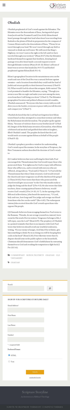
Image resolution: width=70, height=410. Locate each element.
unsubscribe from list (35, 377)
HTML (13, 355)
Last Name (11, 325)
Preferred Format (14, 349)
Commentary (18, 255)
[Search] (50, 288)
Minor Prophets (35, 255)
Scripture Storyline (35, 392)
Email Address (13, 306)
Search (10, 285)
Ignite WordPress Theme (22, 407)
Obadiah (14, 23)
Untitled (10, 335)
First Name (12, 315)
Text (12, 362)
